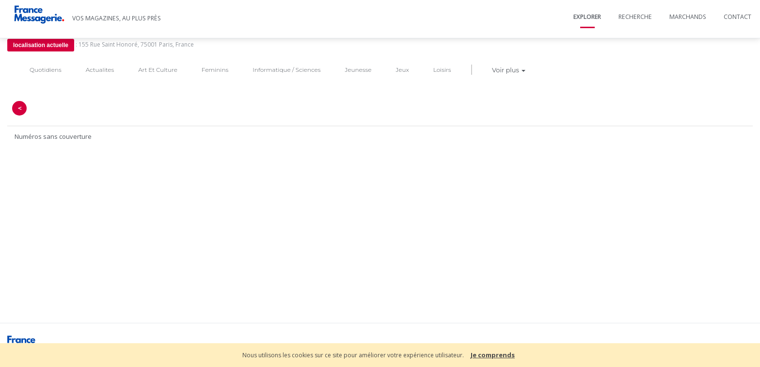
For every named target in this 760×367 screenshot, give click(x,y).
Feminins (215, 69)
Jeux (402, 69)
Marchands (687, 17)
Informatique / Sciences (286, 69)
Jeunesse (358, 69)
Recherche (635, 17)
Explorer (587, 17)
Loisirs (442, 69)
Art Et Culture (157, 69)
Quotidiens (46, 69)
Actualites (100, 69)
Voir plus (508, 70)
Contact (737, 17)
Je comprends (493, 354)
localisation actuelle (40, 45)
